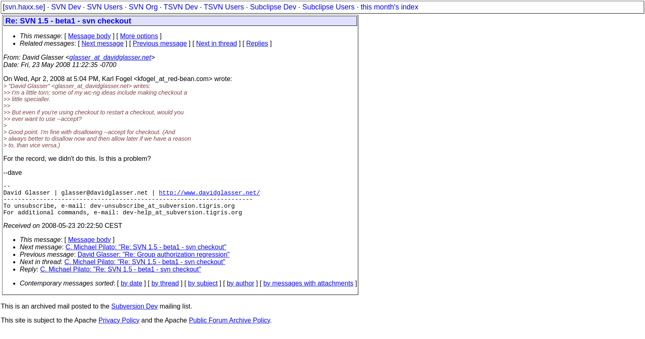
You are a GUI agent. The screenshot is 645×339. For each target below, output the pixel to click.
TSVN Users (224, 7)
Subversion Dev (134, 314)
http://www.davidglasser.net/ (209, 195)
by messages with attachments (308, 291)
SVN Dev (66, 7)
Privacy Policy (118, 328)
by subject (203, 291)
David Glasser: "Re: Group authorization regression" (154, 262)
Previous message (160, 43)
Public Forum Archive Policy (229, 328)
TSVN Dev (181, 7)
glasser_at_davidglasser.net (110, 57)
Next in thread (216, 43)
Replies (257, 43)
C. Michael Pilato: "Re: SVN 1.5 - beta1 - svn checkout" (145, 255)
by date (131, 291)
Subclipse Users (328, 7)
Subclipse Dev (273, 7)
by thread (165, 291)
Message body (89, 36)
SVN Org (143, 7)
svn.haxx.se (24, 7)
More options (139, 36)
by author (240, 291)
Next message (102, 43)
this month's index (389, 7)
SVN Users (105, 7)
